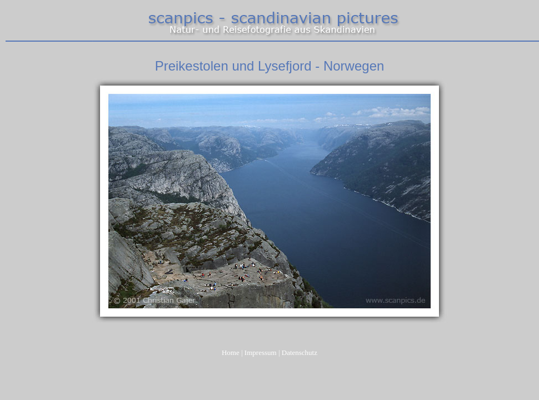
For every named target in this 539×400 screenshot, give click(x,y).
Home (230, 352)
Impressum (260, 352)
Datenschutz (299, 352)
